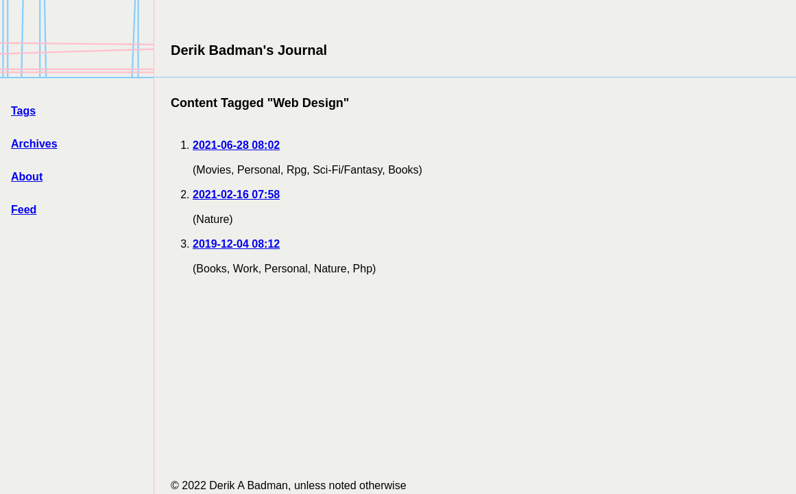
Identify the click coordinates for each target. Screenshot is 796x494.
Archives (34, 144)
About (27, 177)
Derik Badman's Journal (249, 50)
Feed (23, 209)
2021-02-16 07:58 (236, 194)
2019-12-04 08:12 (236, 244)
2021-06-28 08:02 (236, 145)
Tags (23, 111)
